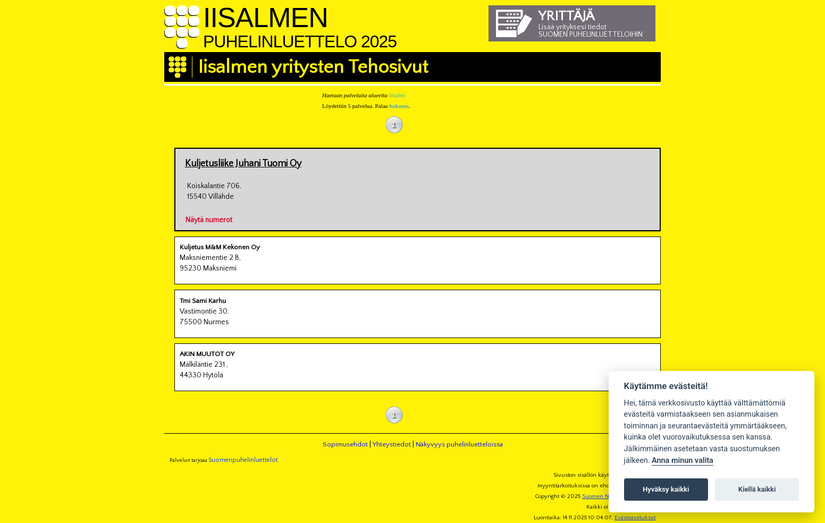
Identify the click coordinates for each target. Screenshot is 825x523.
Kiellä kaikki (757, 489)
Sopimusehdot (345, 444)
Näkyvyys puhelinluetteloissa (459, 444)
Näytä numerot (209, 218)
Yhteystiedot (392, 444)
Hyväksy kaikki (666, 489)
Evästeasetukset (634, 517)
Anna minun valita (682, 460)
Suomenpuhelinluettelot (243, 460)
